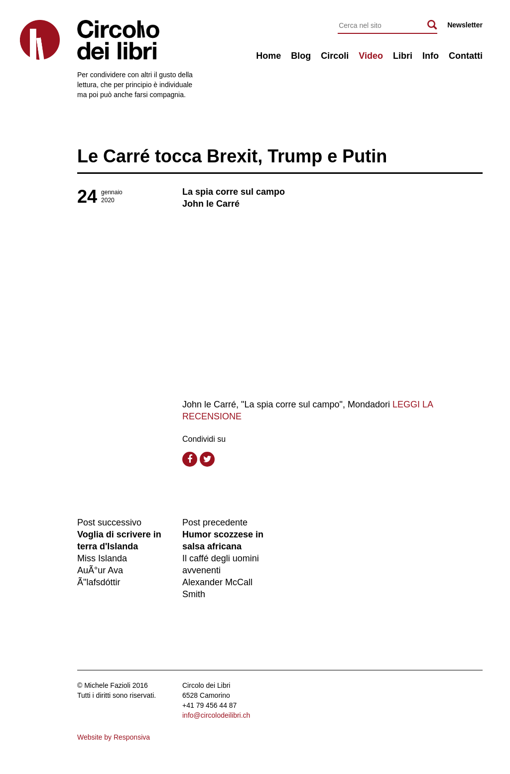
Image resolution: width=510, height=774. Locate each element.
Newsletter (465, 25)
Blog (301, 56)
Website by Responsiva (113, 737)
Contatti (466, 56)
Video (371, 56)
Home (268, 56)
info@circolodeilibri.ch (216, 715)
